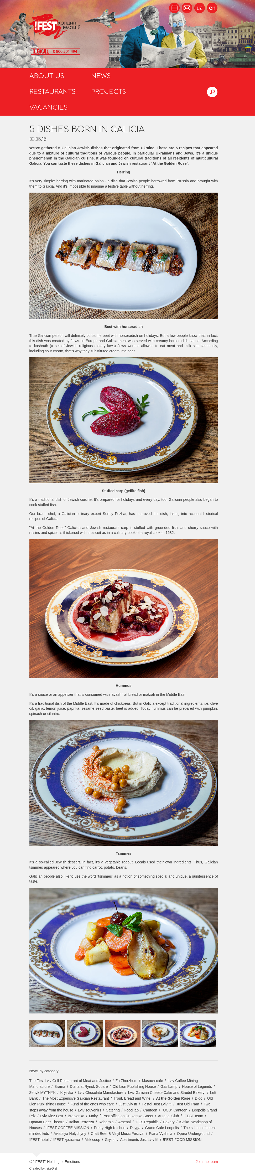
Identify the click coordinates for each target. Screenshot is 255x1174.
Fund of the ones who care (92, 1104)
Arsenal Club (168, 1116)
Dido (198, 1098)
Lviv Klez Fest (51, 1116)
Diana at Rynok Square (89, 1086)
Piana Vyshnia (160, 1133)
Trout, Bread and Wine (132, 1098)
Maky (93, 1116)
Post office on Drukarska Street (127, 1116)
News (101, 76)
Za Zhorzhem (126, 1081)
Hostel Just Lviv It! (157, 1104)
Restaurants (52, 91)
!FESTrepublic (146, 1122)
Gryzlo (110, 1139)
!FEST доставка (66, 1139)
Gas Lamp (169, 1086)
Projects (108, 91)
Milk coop (92, 1139)
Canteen (150, 1110)
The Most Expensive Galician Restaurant (75, 1098)
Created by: (37, 1168)
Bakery (169, 1122)
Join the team (207, 1162)
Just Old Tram (187, 1104)
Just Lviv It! (128, 1104)
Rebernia (106, 1122)
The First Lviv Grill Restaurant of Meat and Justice (70, 1081)
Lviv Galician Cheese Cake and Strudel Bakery (166, 1092)
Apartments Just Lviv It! (139, 1139)
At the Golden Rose (173, 1098)
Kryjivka (66, 1092)
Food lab (131, 1110)
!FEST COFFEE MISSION (67, 1128)
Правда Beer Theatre (47, 1122)
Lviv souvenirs (89, 1110)
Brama (59, 1086)
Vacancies (48, 107)
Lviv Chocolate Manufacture (100, 1092)
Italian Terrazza (81, 1122)
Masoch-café (152, 1081)
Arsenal (124, 1122)
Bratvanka (76, 1116)
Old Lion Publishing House (134, 1086)
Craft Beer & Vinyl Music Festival (117, 1133)
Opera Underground (193, 1133)
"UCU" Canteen (174, 1110)
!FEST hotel (39, 1139)
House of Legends (197, 1086)
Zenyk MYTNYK (42, 1092)
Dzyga (135, 1128)
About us (46, 76)
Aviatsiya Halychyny (70, 1133)
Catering (113, 1110)
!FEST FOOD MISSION (182, 1139)
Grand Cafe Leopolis (162, 1128)
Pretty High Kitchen (109, 1128)
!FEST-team (193, 1116)
